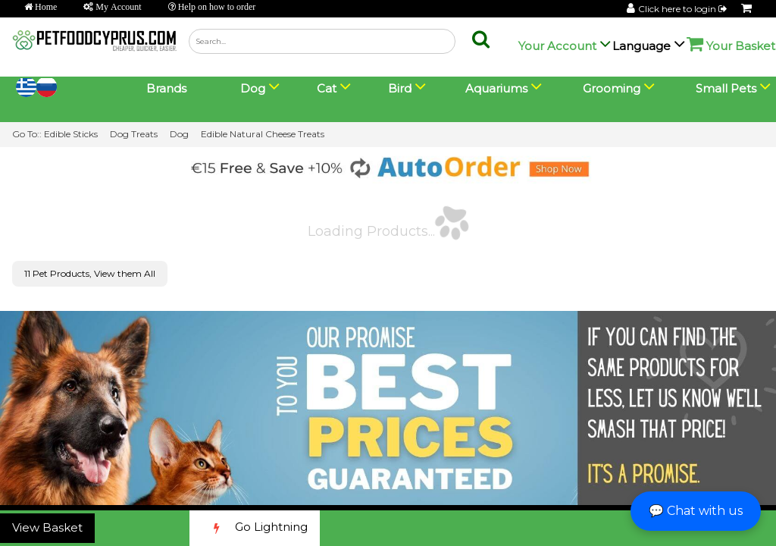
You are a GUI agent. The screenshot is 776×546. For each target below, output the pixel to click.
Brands (166, 88)
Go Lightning (255, 528)
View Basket (47, 527)
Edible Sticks (71, 134)
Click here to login (683, 8)
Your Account (557, 46)
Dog (179, 134)
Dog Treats (134, 134)
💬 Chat (696, 511)
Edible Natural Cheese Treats (262, 134)
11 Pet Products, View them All (89, 273)
